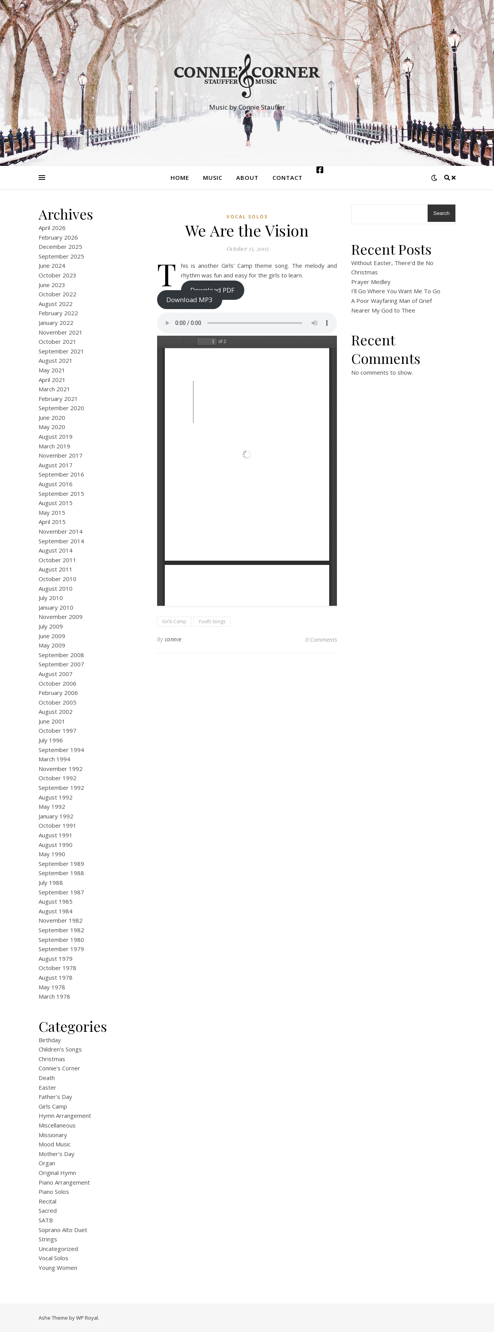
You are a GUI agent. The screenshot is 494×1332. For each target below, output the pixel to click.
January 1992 (56, 816)
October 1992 (57, 778)
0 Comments (321, 639)
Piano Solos (54, 1191)
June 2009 (52, 636)
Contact (287, 177)
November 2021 (61, 332)
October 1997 (57, 730)
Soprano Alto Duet (63, 1230)
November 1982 (61, 920)
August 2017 (56, 465)
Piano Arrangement (64, 1182)
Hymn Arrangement (65, 1115)
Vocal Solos (53, 1258)
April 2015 (52, 522)
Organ (47, 1163)
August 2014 (56, 550)
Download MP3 (189, 299)
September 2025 (61, 256)
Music (212, 177)
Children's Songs (60, 1049)
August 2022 (56, 304)
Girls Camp (53, 1106)
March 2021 (54, 389)
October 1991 (57, 825)
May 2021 (52, 370)
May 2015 (52, 512)
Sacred (48, 1210)
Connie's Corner (59, 1068)
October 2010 (57, 579)
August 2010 (56, 588)
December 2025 (60, 246)
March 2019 (54, 446)
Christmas (52, 1059)
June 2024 (52, 265)
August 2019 (56, 436)
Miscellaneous (57, 1125)
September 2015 (61, 493)
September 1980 (61, 939)
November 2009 (61, 616)
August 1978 (56, 977)
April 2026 (52, 228)
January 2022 (56, 322)
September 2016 (61, 474)
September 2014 (61, 541)
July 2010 (51, 598)
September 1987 (61, 892)
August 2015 (56, 503)
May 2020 (52, 427)
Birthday (50, 1040)
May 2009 (52, 645)
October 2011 (57, 560)
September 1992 (61, 787)
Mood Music (55, 1144)
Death (47, 1078)
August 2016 (56, 484)
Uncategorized (58, 1249)
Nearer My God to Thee (383, 310)
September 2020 (61, 408)
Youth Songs (211, 621)
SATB (46, 1220)
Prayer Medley (371, 282)
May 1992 (52, 806)
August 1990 (56, 845)
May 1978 (52, 987)
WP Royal (87, 1317)
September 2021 (61, 351)
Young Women (58, 1267)
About (247, 177)
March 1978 (54, 996)
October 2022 (57, 294)
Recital (47, 1201)
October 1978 (57, 968)
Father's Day (55, 1096)
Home (180, 177)
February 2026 (58, 237)
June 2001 (52, 721)
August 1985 (56, 901)
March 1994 (54, 759)
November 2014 (61, 531)
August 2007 (56, 674)
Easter (47, 1087)
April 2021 (52, 380)
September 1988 (61, 873)
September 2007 (61, 664)
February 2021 (58, 398)
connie (173, 639)
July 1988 (51, 882)
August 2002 (56, 711)
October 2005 (57, 702)
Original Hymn (57, 1172)
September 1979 (61, 949)
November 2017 (61, 455)
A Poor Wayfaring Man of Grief (391, 300)
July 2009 (51, 626)
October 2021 (57, 341)
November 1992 (61, 768)
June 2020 (52, 417)
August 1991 (56, 835)
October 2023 (57, 275)
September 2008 (61, 655)
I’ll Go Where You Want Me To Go (395, 291)
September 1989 (61, 863)
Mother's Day (56, 1154)
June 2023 (52, 285)
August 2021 (56, 360)
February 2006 (58, 692)
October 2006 (57, 683)
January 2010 (56, 607)
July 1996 (51, 740)
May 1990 (52, 854)
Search (441, 213)
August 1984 (56, 911)
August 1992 (56, 797)
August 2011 (56, 569)
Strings (48, 1239)
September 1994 (61, 750)
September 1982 (61, 930)
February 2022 (58, 313)
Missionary (53, 1135)
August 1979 (56, 958)
